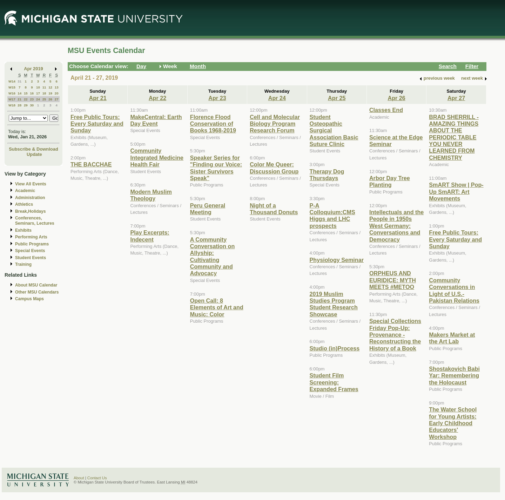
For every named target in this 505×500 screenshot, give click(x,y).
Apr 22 (157, 98)
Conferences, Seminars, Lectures (34, 221)
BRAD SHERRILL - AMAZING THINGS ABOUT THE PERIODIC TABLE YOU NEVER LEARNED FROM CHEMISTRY (454, 137)
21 (19, 99)
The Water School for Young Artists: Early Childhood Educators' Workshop (453, 423)
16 (32, 93)
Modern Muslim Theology (150, 195)
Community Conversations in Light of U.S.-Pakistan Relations (454, 290)
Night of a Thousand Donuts (274, 208)
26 (50, 99)
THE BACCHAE (91, 164)
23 (32, 99)
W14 (11, 81)
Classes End (386, 110)
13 (57, 87)
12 (50, 87)
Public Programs (32, 244)
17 (38, 93)
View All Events (30, 184)
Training (23, 264)
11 (44, 87)
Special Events (30, 250)
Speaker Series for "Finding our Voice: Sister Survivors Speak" (216, 167)
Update (34, 154)
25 (44, 99)
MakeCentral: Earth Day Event (156, 120)
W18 (11, 105)
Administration (30, 197)
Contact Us (97, 478)
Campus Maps (29, 298)
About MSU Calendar (36, 285)
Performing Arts (31, 237)
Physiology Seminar (337, 260)
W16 (11, 93)
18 (44, 93)
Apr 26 (396, 98)
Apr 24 (277, 98)
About (79, 478)
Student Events (30, 257)
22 (26, 99)
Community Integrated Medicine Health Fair (156, 157)
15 (26, 93)
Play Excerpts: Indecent (149, 235)
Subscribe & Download (33, 149)
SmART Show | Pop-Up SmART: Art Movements (456, 192)
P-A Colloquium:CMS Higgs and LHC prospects (332, 215)
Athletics (24, 204)
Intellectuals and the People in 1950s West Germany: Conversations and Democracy (396, 226)
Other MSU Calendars (37, 292)
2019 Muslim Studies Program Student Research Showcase (334, 304)
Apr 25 (336, 98)
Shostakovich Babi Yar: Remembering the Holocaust (454, 376)
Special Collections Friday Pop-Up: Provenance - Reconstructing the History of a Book (395, 334)
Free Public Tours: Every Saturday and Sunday (96, 124)
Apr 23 (217, 98)
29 (26, 105)
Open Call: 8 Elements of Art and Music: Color (216, 307)
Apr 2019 (33, 68)
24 (38, 99)
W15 (11, 87)
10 (38, 87)
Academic (25, 190)
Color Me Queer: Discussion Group (274, 167)
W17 (11, 99)
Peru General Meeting (207, 208)
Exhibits (23, 230)
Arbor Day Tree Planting (389, 181)
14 (19, 93)
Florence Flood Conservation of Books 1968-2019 (213, 124)
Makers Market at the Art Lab (452, 337)
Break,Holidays (30, 211)
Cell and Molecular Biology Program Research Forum (275, 124)
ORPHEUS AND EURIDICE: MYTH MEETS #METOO (392, 280)
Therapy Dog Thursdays (327, 174)
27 (57, 99)
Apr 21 (98, 98)
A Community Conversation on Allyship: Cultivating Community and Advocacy (212, 256)
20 (57, 93)
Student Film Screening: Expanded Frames (334, 382)
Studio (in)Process (335, 348)
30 (32, 105)
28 (19, 105)
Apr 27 (456, 98)
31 (19, 81)
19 (50, 93)
